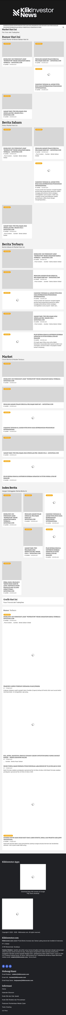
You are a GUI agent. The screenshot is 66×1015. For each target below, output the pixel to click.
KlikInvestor (8, 835)
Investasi (7, 43)
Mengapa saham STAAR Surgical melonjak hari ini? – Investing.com (48, 60)
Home (5, 25)
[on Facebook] (3, 966)
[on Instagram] (10, 966)
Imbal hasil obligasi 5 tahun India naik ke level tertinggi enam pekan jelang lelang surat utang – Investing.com (11, 586)
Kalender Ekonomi (13, 25)
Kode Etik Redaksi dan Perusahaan (46, 25)
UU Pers (38, 27)
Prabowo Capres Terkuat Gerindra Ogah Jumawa (21, 686)
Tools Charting (31, 27)
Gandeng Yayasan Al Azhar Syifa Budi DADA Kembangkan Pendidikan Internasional (48, 86)
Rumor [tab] (6, 610)
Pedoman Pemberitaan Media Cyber (14, 27)
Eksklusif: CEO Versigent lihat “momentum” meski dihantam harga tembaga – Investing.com (16, 61)
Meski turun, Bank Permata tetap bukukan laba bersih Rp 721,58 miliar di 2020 (32, 766)
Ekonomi (38, 69)
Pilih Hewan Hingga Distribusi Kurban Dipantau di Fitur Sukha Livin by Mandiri (48, 336)
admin (7, 64)
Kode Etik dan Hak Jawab (27, 25)
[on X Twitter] (7, 966)
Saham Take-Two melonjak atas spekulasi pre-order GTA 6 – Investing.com (15, 113)
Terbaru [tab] (13, 610)
